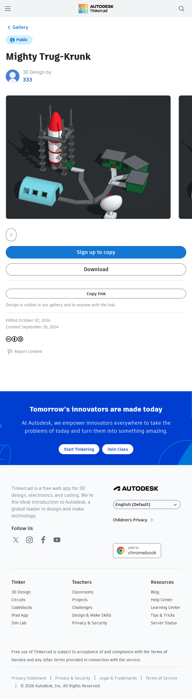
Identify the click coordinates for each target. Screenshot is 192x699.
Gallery (17, 27)
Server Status (164, 623)
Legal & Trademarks (118, 678)
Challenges (82, 607)
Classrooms (83, 592)
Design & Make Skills (91, 615)
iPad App (19, 615)
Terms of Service (161, 678)
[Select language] (146, 504)
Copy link (96, 294)
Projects (80, 600)
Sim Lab (18, 623)
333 (27, 79)
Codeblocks (21, 607)
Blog (155, 592)
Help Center (162, 600)
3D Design (21, 592)
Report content (24, 351)
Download (96, 269)
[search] (181, 8)
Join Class (117, 449)
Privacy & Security (89, 623)
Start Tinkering (79, 449)
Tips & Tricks (163, 615)
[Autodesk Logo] (136, 489)
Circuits (18, 600)
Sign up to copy (96, 252)
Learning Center (166, 607)
